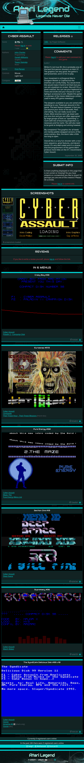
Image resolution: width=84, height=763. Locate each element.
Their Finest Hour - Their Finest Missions (20, 416)
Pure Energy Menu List (12, 497)
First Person (20, 69)
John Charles (20, 52)
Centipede (7, 413)
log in (23, 45)
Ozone (6, 722)
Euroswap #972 (42, 348)
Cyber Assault (8, 332)
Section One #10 (42, 510)
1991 (46, 42)
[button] (21, 218)
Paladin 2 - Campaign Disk (14, 334)
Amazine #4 (8, 724)
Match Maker (8, 649)
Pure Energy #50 (42, 429)
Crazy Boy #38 (42, 275)
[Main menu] (79, 27)
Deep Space (8, 576)
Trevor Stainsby (21, 62)
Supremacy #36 (42, 589)
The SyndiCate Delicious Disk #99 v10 (42, 662)
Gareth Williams (21, 57)
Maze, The (7, 495)
